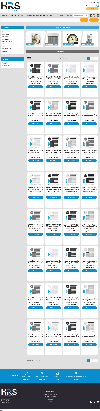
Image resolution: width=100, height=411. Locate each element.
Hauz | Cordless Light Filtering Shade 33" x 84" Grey (89, 299)
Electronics (5, 34)
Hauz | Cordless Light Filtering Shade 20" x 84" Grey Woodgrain (89, 115)
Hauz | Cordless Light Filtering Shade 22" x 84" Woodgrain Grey (89, 152)
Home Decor (5, 39)
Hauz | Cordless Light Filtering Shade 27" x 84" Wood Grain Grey (35, 263)
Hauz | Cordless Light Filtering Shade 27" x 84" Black (71, 226)
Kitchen (4, 44)
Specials (62, 15)
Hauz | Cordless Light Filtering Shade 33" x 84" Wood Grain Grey (35, 336)
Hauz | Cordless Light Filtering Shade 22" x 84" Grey (71, 152)
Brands (49, 15)
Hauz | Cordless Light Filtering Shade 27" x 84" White (53, 263)
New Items (69, 15)
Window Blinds (87, 44)
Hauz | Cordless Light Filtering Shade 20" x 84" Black (35, 115)
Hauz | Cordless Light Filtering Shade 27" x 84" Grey (89, 226)
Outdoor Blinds (51, 44)
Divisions (9, 20)
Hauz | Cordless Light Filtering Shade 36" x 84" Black (71, 336)
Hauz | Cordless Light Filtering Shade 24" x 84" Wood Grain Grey (35, 226)
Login (92, 8)
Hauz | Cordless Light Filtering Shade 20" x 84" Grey (53, 115)
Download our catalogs (50, 396)
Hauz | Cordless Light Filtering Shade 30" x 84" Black (71, 263)
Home (3, 15)
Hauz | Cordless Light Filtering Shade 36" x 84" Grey (89, 336)
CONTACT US (43, 15)
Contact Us (50, 399)
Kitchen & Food (6, 48)
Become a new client (92, 6)
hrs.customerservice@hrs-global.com (76, 376)
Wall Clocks (68, 44)
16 (63, 57)
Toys (3, 46)
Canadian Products (20, 15)
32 (65, 57)
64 (66, 57)
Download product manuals (50, 394)
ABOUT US (32, 15)
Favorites (35, 87)
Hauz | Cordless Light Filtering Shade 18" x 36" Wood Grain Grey (53, 78)
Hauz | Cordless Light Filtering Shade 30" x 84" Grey (89, 263)
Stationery (5, 51)
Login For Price (35, 83)
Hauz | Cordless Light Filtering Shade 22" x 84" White (35, 189)
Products (9, 15)
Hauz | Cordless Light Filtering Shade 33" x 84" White (53, 336)
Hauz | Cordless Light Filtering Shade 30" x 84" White (53, 299)
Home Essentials (7, 41)
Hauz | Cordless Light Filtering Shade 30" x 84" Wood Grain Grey (35, 299)
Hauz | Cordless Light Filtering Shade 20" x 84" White (35, 152)
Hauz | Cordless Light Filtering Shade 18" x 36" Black (35, 78)
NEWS (37, 15)
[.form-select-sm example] (94, 3)
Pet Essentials (6, 31)
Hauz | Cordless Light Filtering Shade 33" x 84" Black (71, 299)
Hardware (5, 36)
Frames (30, 44)
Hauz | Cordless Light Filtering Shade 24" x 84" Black (53, 189)
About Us (50, 398)
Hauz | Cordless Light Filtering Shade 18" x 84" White (89, 78)
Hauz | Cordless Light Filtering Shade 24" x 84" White (53, 226)
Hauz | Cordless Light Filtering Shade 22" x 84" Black (53, 152)
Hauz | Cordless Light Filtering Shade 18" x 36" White (71, 78)
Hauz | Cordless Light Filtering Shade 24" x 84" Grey (71, 189)
